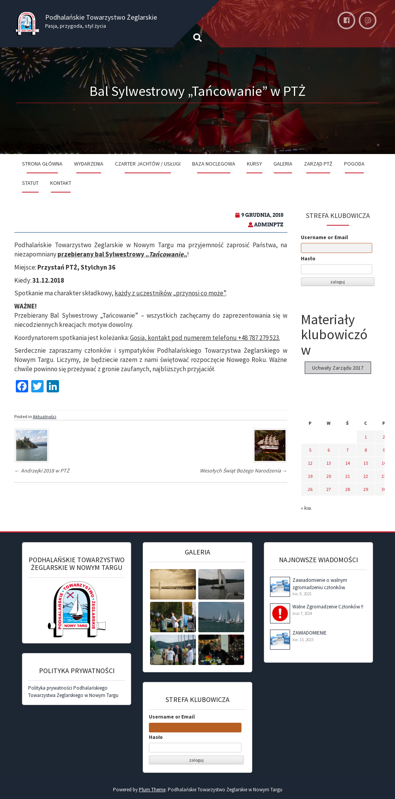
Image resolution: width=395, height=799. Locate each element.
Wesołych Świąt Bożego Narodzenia (243, 470)
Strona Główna (42, 163)
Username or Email (324, 237)
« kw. (306, 507)
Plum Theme (152, 789)
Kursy (254, 163)
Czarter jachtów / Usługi (148, 163)
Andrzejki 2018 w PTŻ (41, 470)
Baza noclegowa (213, 163)
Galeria (282, 163)
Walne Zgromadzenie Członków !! (327, 606)
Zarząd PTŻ (318, 163)
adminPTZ (269, 225)
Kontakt (60, 182)
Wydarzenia (88, 163)
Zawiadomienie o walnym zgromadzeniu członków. (319, 584)
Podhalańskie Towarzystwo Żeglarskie (101, 17)
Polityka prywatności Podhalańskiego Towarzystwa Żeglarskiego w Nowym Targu (73, 691)
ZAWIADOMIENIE (309, 633)
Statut (30, 182)
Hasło (308, 258)
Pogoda (354, 163)
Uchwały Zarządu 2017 (337, 367)
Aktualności (44, 416)
